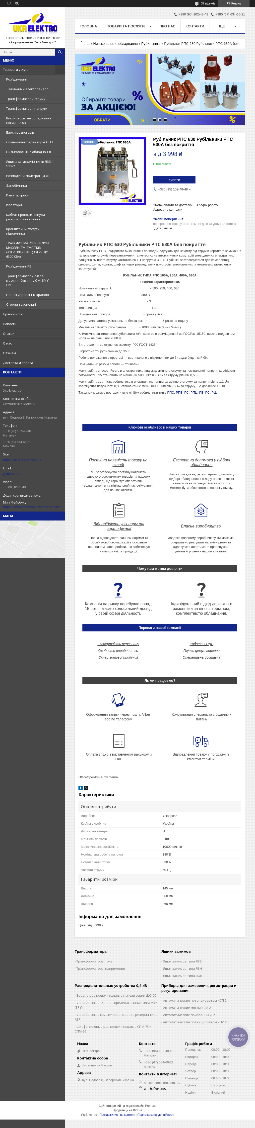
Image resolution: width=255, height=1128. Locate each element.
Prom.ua (150, 1106)
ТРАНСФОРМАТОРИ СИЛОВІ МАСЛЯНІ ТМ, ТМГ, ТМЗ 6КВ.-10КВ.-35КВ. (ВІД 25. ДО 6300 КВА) (27, 250)
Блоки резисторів (20, 132)
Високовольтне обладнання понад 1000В (28, 120)
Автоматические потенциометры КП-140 (195, 1022)
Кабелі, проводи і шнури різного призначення (25, 216)
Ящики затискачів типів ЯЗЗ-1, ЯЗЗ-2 (30, 163)
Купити (174, 179)
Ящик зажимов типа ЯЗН (182, 968)
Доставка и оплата (18, 362)
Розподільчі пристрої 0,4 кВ (27, 176)
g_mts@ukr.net (14, 473)
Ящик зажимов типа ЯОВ (182, 975)
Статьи (8, 333)
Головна (88, 26)
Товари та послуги (126, 26)
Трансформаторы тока (94, 961)
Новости (9, 324)
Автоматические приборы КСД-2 (189, 1015)
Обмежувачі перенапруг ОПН (29, 142)
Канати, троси (17, 195)
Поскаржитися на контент (117, 1115)
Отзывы (9, 353)
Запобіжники (16, 185)
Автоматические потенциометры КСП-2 (195, 1000)
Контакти (195, 26)
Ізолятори (14, 205)
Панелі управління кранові (27, 294)
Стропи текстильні (21, 304)
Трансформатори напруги (26, 108)
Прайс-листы (13, 314)
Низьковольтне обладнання (29, 152)
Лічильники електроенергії (27, 89)
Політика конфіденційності (155, 1115)
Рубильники (151, 44)
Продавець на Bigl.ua (127, 1110)
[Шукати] (60, 52)
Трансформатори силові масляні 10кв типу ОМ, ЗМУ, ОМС (27, 280)
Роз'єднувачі (16, 79)
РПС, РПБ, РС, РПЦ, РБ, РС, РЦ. (192, 392)
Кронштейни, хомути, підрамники (23, 231)
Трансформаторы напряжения (100, 968)
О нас (7, 343)
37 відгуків (208, 3)
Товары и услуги (16, 69)
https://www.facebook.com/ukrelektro (32, 507)
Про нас (167, 26)
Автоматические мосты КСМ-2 (187, 1007)
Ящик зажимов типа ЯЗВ (182, 961)
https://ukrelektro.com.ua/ (23, 460)
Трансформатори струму (25, 98)
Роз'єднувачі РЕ (18, 266)
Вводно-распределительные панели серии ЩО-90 (116, 995)
